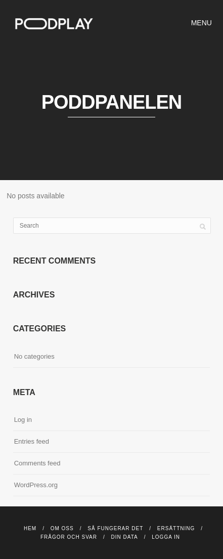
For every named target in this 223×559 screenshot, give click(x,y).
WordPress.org (36, 485)
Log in (23, 419)
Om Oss (62, 528)
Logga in (166, 537)
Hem (30, 528)
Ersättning (176, 528)
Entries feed (31, 441)
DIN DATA (124, 537)
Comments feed (37, 463)
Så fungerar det (115, 528)
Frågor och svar (68, 537)
